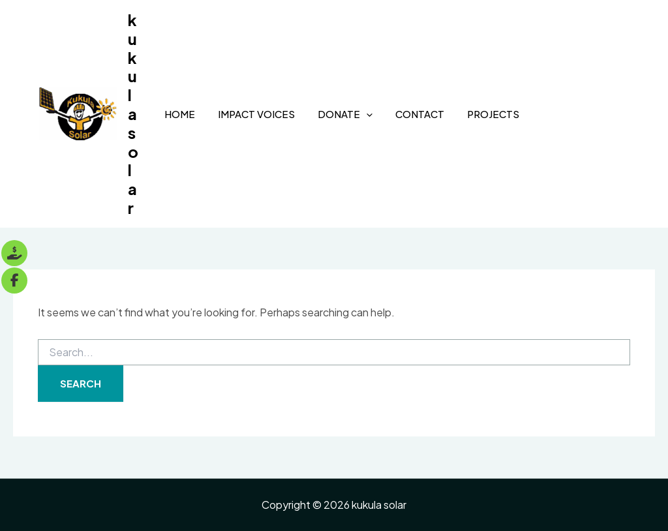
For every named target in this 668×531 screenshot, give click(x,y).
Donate (345, 114)
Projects (493, 114)
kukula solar (133, 113)
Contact (419, 114)
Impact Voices (256, 114)
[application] (366, 114)
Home (179, 114)
